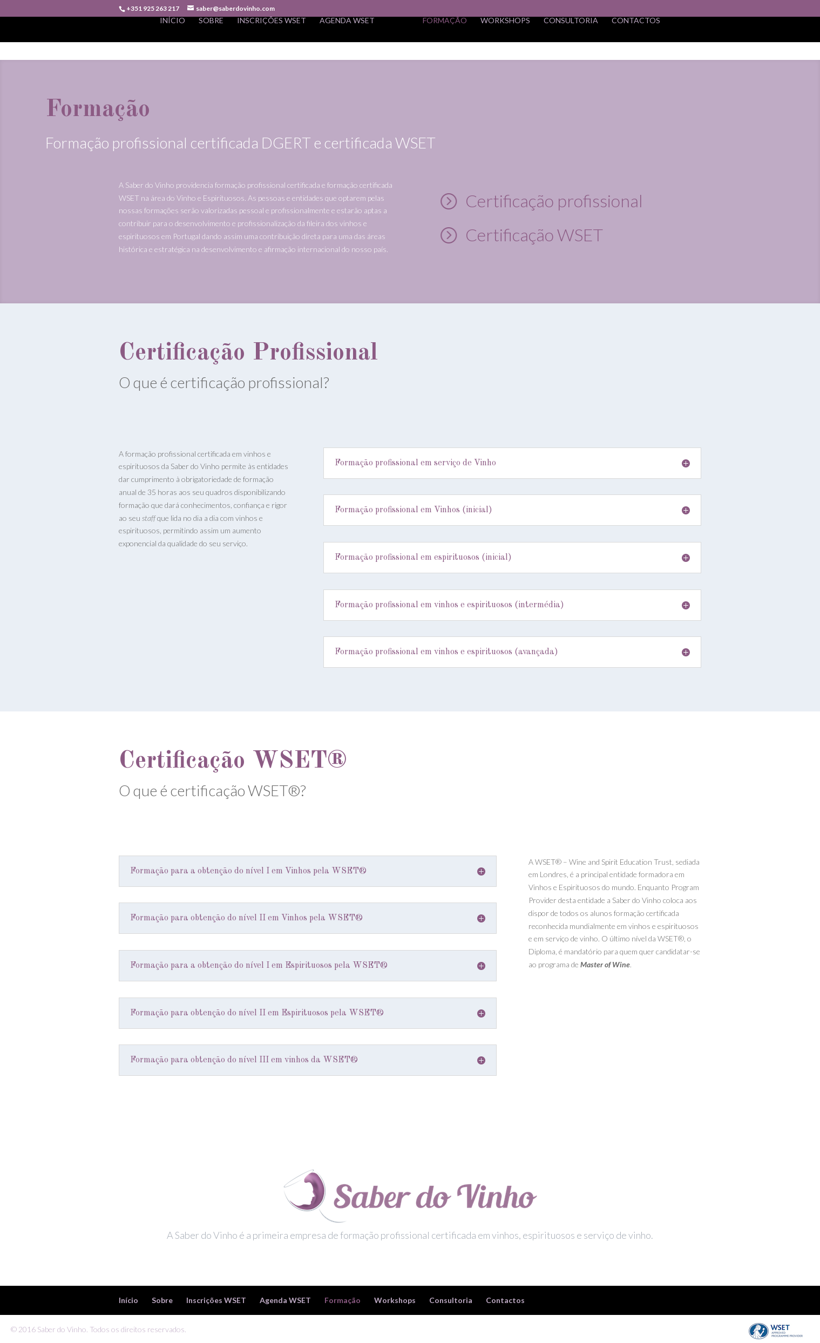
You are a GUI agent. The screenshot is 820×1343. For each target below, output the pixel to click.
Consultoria (571, 39)
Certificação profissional (554, 200)
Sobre (211, 39)
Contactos (636, 39)
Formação (445, 39)
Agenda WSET (347, 39)
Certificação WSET (534, 234)
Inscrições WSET (271, 39)
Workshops (505, 39)
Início (172, 39)
